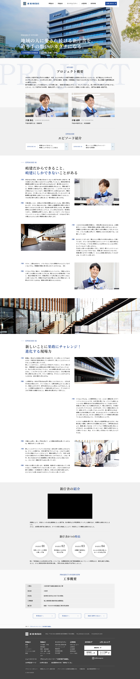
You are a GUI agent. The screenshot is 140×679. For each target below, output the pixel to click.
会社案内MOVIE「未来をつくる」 (62, 662)
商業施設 (42, 647)
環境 (26, 653)
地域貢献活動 (58, 651)
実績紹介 (43, 642)
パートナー (28, 649)
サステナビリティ (60, 642)
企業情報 (73, 642)
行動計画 (82, 669)
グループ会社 (73, 653)
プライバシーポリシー (31, 669)
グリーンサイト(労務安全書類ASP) (67, 669)
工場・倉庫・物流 (45, 651)
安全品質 (57, 653)
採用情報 (88, 642)
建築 (26, 644)
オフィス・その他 (45, 653)
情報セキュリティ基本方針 (47, 669)
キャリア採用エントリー (103, 653)
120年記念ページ (30, 662)
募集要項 (96, 647)
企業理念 (72, 647)
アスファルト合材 (30, 651)
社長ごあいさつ (74, 644)
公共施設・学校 (44, 644)
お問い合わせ (104, 642)
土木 (26, 647)
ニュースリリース (31, 659)
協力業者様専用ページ (93, 669)
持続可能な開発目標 (60, 644)
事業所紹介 (73, 651)
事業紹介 (28, 642)
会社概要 (72, 649)
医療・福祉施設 (44, 649)
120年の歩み (44, 662)
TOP (26, 626)
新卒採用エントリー (90, 653)
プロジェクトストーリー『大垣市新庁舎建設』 (55, 659)
